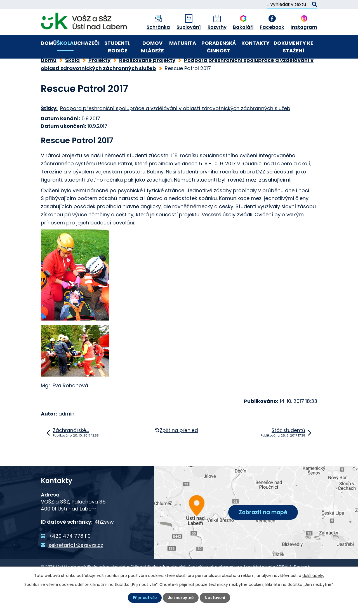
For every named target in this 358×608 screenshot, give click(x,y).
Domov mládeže (152, 47)
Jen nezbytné (181, 597)
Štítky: (49, 127)
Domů (49, 43)
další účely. (313, 575)
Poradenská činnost (218, 47)
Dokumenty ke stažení (293, 47)
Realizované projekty (147, 79)
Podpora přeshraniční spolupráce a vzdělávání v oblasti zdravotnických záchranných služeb (175, 127)
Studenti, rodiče (117, 47)
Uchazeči (87, 43)
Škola (65, 43)
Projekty (99, 79)
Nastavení (216, 597)
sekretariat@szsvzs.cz (75, 564)
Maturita (182, 43)
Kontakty (255, 43)
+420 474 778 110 (69, 554)
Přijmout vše (143, 597)
